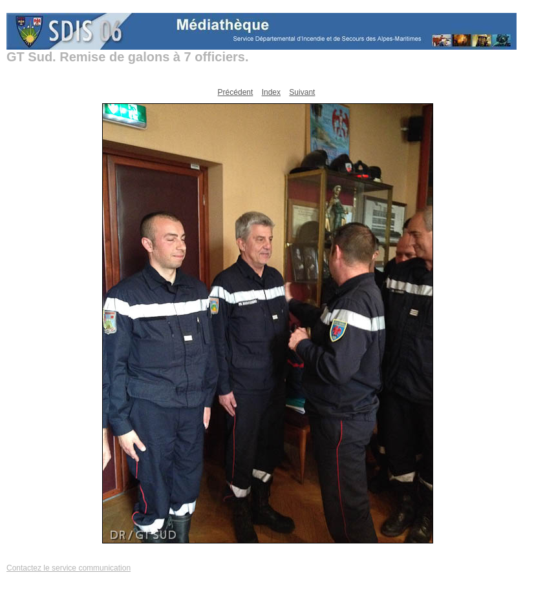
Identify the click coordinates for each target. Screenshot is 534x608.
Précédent (235, 92)
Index (271, 92)
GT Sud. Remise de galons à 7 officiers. (127, 57)
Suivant (302, 92)
